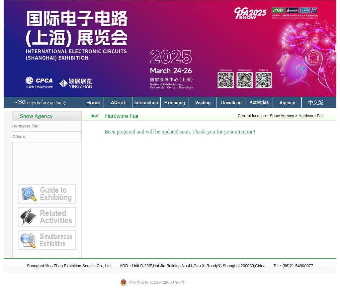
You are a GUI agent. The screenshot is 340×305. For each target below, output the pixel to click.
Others (18, 136)
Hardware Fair (25, 126)
